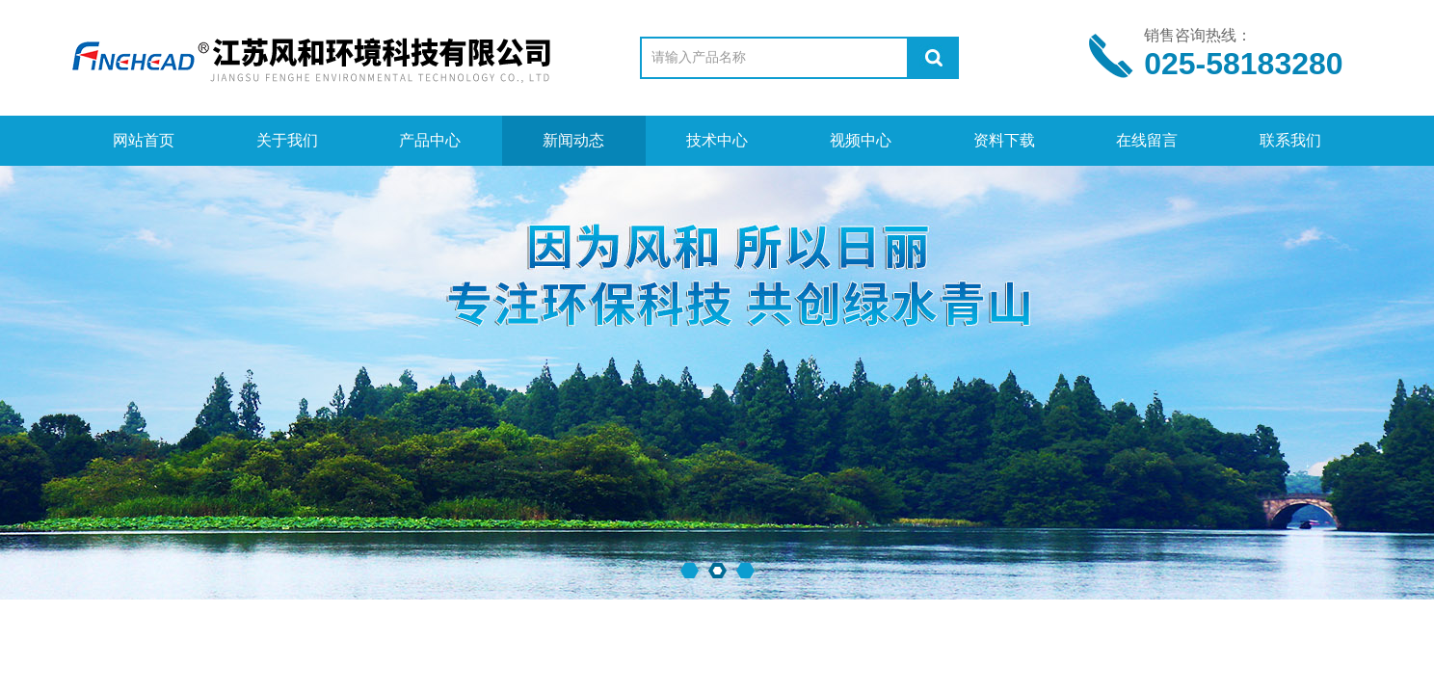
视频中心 (860, 140)
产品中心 (430, 140)
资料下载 (1004, 140)
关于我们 (287, 140)
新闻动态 (573, 140)
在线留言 (1147, 140)
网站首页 (143, 140)
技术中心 (717, 140)
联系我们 (1290, 140)
